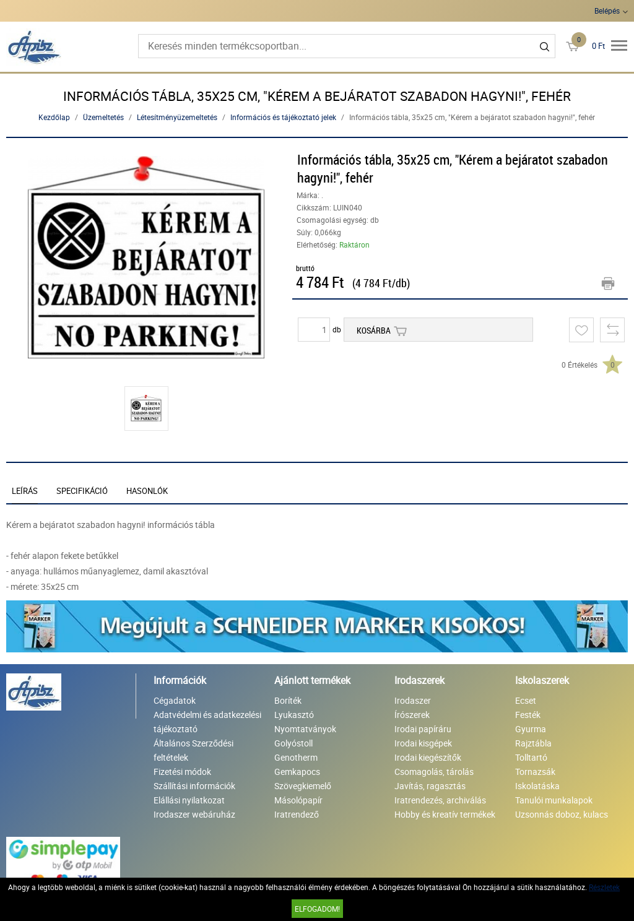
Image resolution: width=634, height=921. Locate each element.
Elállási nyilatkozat (189, 800)
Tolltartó (531, 757)
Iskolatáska (537, 786)
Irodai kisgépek (423, 743)
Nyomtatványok (305, 729)
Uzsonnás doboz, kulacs (561, 814)
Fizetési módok (182, 771)
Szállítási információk (194, 786)
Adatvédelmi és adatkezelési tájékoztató (207, 722)
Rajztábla (533, 743)
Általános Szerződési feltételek (193, 750)
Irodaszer (412, 700)
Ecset (525, 700)
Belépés (607, 10)
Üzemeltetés (103, 117)
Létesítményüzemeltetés (177, 117)
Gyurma (530, 729)
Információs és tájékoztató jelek (283, 117)
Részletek (604, 887)
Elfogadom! (317, 909)
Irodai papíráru (422, 729)
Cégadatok (175, 700)
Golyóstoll (293, 743)
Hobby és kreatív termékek (444, 814)
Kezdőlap (54, 117)
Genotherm (296, 757)
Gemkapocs (297, 771)
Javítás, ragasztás (430, 786)
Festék (528, 714)
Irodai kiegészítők (427, 757)
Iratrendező (296, 814)
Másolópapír (298, 800)
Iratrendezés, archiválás (440, 800)
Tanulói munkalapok (554, 800)
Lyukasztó (294, 714)
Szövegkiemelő (302, 786)
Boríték (288, 700)
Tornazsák (535, 771)
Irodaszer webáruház (194, 814)
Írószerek (412, 714)
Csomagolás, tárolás (434, 771)
